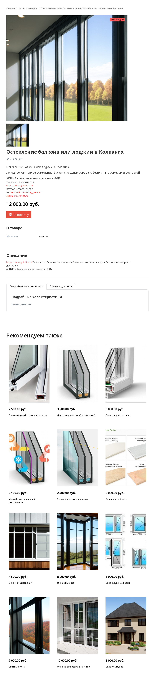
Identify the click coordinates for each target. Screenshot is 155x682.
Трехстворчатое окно (118, 415)
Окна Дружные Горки (118, 582)
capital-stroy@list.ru (17, 195)
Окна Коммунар (114, 666)
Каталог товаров (28, 8)
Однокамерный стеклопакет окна (28, 415)
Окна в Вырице (65, 582)
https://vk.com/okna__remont (25, 192)
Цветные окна (17, 666)
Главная (10, 8)
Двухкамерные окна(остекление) (76, 415)
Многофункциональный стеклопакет (22, 500)
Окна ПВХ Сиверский (20, 582)
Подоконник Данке (116, 498)
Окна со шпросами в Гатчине (74, 666)
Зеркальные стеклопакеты (72, 498)
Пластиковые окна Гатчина (56, 8)
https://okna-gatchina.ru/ (19, 185)
